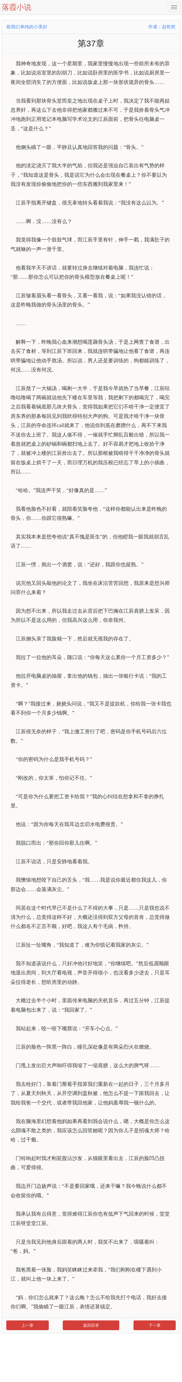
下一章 (155, 1325)
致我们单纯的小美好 (26, 26)
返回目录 (91, 1325)
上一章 (27, 1325)
